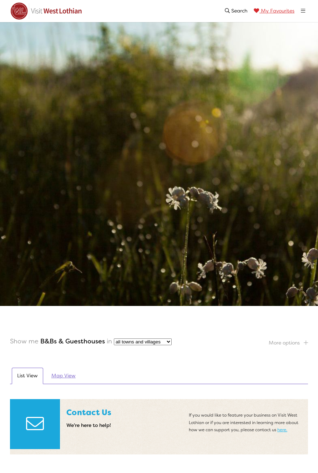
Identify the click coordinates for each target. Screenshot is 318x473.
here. (282, 430)
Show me (24, 341)
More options (288, 342)
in (109, 341)
